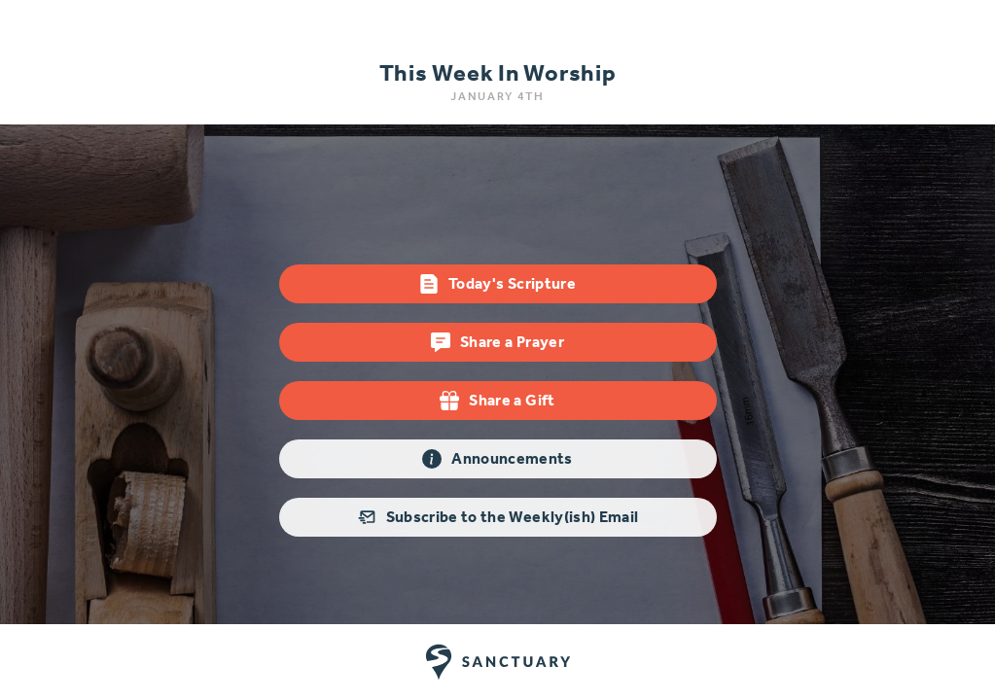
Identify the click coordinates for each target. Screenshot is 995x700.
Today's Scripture (497, 284)
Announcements (497, 459)
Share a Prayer (497, 342)
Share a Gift (497, 400)
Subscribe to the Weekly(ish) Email (498, 517)
